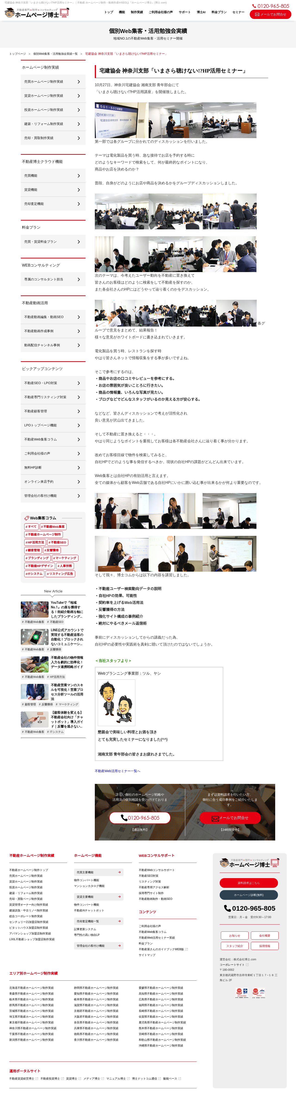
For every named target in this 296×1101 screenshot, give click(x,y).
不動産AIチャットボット (89, 910)
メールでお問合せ (270, 14)
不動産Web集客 (54, 526)
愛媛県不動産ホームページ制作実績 (161, 987)
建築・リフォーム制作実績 (26, 893)
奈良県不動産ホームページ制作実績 (96, 1022)
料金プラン (219, 12)
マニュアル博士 (118, 1078)
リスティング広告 (61, 574)
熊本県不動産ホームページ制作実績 (161, 1028)
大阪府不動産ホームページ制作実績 (96, 1016)
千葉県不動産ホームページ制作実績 (31, 1034)
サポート (185, 12)
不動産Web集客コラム (152, 932)
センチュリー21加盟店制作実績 (28, 922)
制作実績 (137, 12)
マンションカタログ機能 (89, 886)
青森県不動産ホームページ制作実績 (31, 993)
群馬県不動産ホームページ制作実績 (31, 1005)
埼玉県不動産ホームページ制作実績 (31, 1016)
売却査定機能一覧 (99, 921)
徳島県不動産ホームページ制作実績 (96, 1034)
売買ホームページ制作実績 (26, 875)
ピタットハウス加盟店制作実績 (28, 927)
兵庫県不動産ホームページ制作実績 (96, 1028)
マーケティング (66, 558)
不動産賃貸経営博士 (23, 1078)
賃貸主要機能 (99, 896)
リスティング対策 (150, 881)
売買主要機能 (99, 872)
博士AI (201, 12)
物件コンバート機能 (86, 880)
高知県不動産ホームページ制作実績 (161, 993)
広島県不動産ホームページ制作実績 (161, 999)
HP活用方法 (36, 542)
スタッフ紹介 (234, 946)
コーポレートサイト (234, 964)
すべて (32, 526)
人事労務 (66, 566)
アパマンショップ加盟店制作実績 (30, 933)
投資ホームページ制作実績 (26, 887)
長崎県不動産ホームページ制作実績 (161, 1011)
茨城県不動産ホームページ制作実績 (31, 1011)
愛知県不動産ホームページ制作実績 (96, 993)
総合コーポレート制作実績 (26, 916)
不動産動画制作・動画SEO (155, 899)
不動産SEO (58, 542)
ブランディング (38, 558)
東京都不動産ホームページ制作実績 (31, 1022)
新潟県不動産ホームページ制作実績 (31, 1039)
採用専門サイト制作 (151, 893)
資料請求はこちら (249, 883)
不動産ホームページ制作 (44, 534)
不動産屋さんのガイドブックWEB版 (163, 949)
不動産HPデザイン (40, 566)
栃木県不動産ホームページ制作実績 (31, 999)
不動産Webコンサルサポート (157, 870)
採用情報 (264, 946)
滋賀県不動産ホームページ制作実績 (96, 1005)
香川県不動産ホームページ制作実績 (96, 1039)
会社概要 (264, 935)
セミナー (238, 12)
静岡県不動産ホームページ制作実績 (96, 987)
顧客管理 (34, 550)
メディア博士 (93, 1078)
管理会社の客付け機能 (99, 945)
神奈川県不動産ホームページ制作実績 (32, 1028)
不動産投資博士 (52, 1078)
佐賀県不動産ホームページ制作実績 (161, 1016)
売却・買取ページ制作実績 (26, 899)
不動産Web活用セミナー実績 (157, 937)
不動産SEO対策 (148, 875)
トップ (108, 12)
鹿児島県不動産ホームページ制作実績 (162, 1022)
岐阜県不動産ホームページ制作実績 (96, 999)
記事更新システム (85, 929)
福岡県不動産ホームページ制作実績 (161, 1005)
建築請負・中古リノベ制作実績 (28, 910)
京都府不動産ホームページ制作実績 (96, 1011)
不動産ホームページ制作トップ (28, 870)
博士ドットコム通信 (146, 1078)
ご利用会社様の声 (161, 12)
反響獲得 (52, 550)
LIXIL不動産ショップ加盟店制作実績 (32, 939)
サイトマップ (147, 955)
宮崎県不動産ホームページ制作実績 (161, 1034)
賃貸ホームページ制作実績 (26, 881)
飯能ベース (172, 1078)
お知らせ (234, 935)
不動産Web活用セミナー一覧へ (117, 771)
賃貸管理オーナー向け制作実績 (28, 904)
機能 (122, 12)
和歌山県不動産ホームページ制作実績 (162, 1039)
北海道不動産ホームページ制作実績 (31, 987)
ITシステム (35, 574)
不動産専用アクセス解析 (154, 887)
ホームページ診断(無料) (249, 895)
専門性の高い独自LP (87, 935)
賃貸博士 (73, 1078)
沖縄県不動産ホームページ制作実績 (161, 1045)
